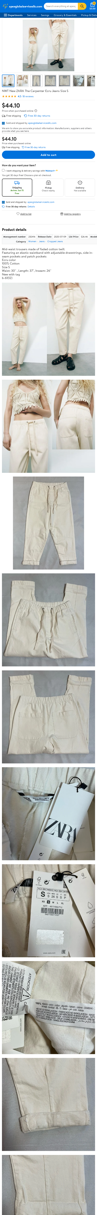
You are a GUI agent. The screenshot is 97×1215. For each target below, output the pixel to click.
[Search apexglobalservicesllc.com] (61, 6)
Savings (45, 15)
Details (31, 206)
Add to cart (48, 155)
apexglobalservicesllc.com (42, 123)
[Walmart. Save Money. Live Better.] (22, 6)
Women (32, 241)
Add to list (23, 213)
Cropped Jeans (55, 241)
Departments (13, 15)
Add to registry (70, 213)
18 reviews (27, 96)
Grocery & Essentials (65, 15)
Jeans (42, 241)
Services (31, 15)
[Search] (82, 6)
